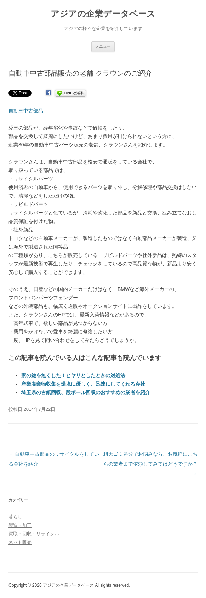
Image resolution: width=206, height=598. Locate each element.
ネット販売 (20, 542)
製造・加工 (20, 525)
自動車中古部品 (25, 111)
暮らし (15, 516)
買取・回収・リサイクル (33, 533)
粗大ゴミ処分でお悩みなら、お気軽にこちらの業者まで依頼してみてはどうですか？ (150, 464)
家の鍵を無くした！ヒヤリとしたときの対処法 (73, 375)
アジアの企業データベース (103, 13)
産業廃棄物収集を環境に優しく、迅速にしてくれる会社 (83, 384)
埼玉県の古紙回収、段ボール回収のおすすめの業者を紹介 (85, 392)
